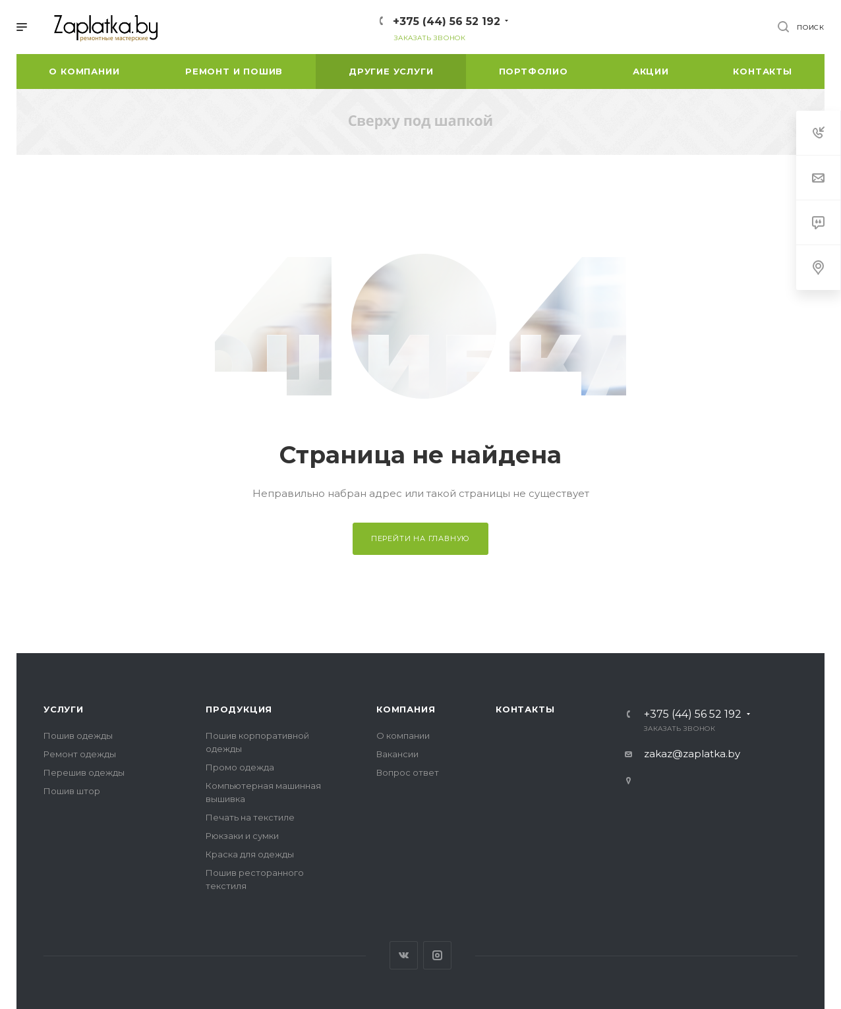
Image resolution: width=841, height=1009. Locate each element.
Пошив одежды (78, 735)
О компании (403, 735)
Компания (405, 709)
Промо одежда (240, 767)
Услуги (64, 709)
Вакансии (397, 754)
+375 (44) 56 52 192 (446, 21)
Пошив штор (72, 791)
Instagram (437, 955)
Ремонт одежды (80, 754)
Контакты (525, 709)
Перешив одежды (84, 772)
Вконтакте (404, 955)
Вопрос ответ (407, 772)
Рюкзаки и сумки (242, 835)
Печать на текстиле (250, 817)
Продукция (239, 709)
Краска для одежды (250, 854)
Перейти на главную (420, 538)
